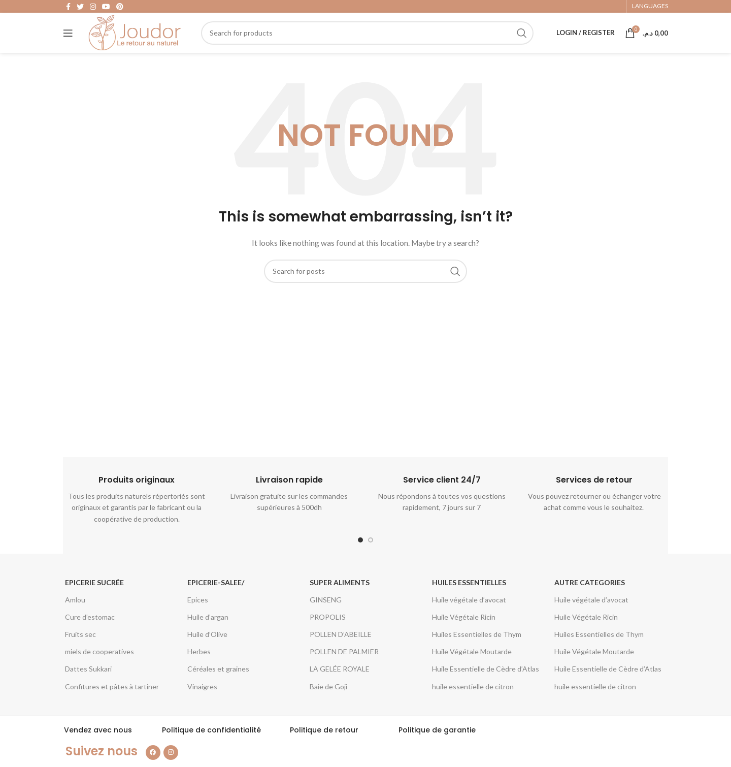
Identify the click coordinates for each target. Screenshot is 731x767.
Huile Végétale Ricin (463, 633)
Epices (197, 616)
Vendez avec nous (98, 747)
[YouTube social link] (106, 8)
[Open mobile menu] (68, 43)
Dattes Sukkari (88, 685)
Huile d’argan (207, 633)
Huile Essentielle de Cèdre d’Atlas (485, 685)
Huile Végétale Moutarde (472, 668)
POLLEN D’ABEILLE (341, 651)
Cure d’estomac (90, 633)
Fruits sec (80, 651)
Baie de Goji (328, 702)
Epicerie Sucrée (94, 598)
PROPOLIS (328, 633)
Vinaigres (202, 702)
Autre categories (589, 598)
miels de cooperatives (99, 668)
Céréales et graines (218, 685)
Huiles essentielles (469, 598)
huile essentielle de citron (473, 702)
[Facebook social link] (68, 8)
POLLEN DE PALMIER (344, 668)
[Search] (372, 43)
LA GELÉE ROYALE (340, 685)
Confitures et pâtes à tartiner (112, 702)
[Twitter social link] (80, 8)
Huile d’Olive (207, 651)
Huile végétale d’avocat (469, 616)
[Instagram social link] (93, 8)
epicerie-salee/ (215, 598)
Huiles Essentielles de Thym (476, 651)
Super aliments (340, 598)
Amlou (75, 616)
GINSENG (326, 616)
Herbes (199, 668)
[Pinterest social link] (119, 8)
